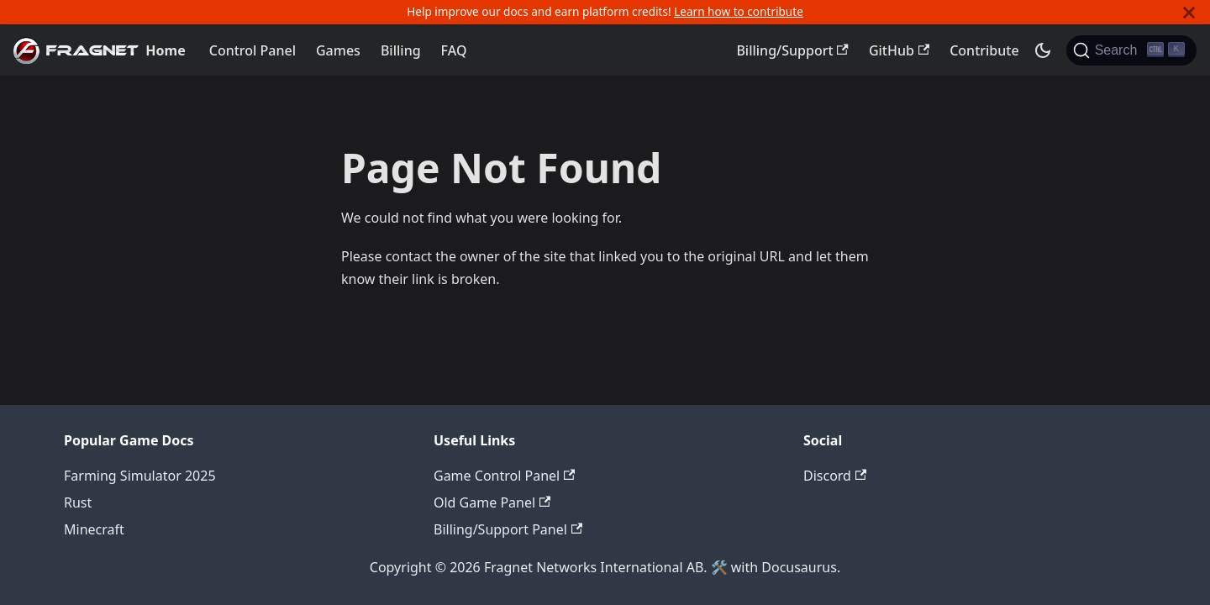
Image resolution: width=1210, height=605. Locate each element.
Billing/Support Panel (508, 529)
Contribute (984, 50)
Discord (834, 475)
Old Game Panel (492, 502)
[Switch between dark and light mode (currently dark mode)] (1042, 50)
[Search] (1131, 50)
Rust (78, 502)
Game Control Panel (504, 475)
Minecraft (94, 529)
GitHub (899, 50)
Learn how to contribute (738, 11)
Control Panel (252, 50)
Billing (401, 50)
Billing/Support (792, 50)
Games (338, 50)
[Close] (1189, 12)
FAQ (454, 50)
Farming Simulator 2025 (140, 475)
